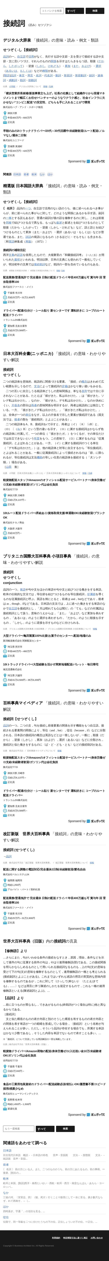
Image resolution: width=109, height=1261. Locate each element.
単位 (28, 414)
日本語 (17, 174)
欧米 (34, 174)
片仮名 (16, 405)
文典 (11, 254)
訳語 (20, 254)
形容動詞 (80, 75)
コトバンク (18, 11)
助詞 (23, 80)
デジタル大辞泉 (17, 40)
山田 (9, 466)
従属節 (91, 594)
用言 (30, 75)
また (76, 66)
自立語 (21, 56)
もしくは (25, 70)
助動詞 (32, 80)
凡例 (51, 86)
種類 (45, 70)
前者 (26, 174)
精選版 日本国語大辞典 (23, 186)
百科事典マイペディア (23, 703)
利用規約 (56, 1238)
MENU (6, 3)
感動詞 (13, 80)
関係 (53, 61)
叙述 (59, 222)
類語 (7, 75)
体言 (22, 75)
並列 (84, 391)
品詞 (6, 56)
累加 (67, 66)
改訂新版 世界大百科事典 (26, 834)
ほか (50, 174)
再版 (28, 241)
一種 (9, 218)
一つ (28, 208)
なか (42, 174)
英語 (11, 241)
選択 (98, 66)
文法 (37, 386)
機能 (39, 457)
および (86, 66)
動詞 (58, 75)
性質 (37, 438)
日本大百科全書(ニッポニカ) (28, 353)
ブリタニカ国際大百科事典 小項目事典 (37, 556)
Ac (18, 429)
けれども (53, 66)
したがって (16, 66)
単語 (23, 589)
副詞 (92, 75)
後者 (17, 419)
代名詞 (48, 75)
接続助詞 (39, 264)
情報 (45, 86)
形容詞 (68, 75)
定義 (65, 386)
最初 (17, 259)
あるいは (11, 70)
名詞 (38, 75)
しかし (41, 66)
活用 (31, 56)
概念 (84, 381)
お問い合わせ (97, 1238)
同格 (9, 222)
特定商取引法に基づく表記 (75, 1238)
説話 (28, 236)
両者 (34, 405)
